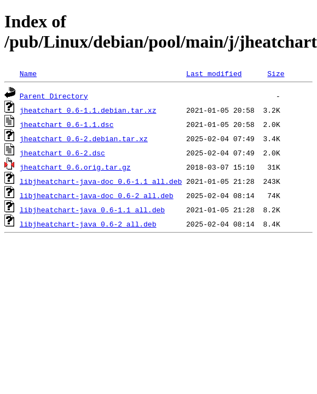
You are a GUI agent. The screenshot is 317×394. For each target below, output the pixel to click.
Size (275, 73)
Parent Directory (54, 96)
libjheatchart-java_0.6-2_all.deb (88, 224)
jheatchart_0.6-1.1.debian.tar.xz (88, 110)
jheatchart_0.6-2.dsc (62, 153)
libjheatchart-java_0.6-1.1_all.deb (92, 210)
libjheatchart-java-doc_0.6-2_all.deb (97, 195)
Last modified (213, 73)
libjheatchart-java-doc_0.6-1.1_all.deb (101, 181)
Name (28, 73)
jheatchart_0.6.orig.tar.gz (75, 167)
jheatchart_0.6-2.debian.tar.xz (84, 138)
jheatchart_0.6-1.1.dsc (67, 124)
